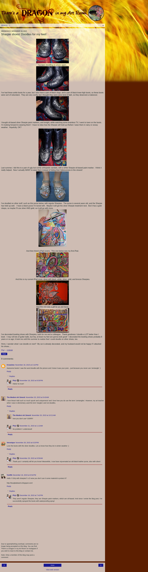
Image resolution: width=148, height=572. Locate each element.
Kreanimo (10, 365)
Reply (9, 371)
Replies (12, 376)
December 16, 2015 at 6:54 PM (24, 475)
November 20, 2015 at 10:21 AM (44, 415)
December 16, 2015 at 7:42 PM (31, 495)
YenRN (9, 475)
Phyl (14, 380)
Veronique (11, 443)
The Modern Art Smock (16, 397)
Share (4, 354)
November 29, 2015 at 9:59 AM (31, 458)
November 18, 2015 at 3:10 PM (26, 365)
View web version (52, 570)
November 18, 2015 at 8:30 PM (31, 380)
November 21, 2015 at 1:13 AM (31, 426)
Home (52, 565)
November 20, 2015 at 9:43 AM (37, 397)
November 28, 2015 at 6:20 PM (27, 443)
